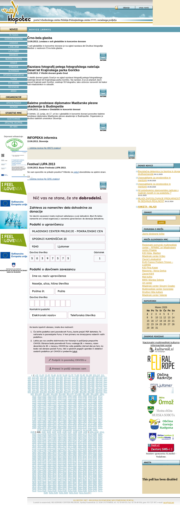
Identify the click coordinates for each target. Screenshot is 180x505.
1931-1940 (52, 424)
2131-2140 (47, 430)
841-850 (51, 392)
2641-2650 (42, 447)
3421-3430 (52, 470)
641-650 (51, 388)
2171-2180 (87, 430)
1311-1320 (62, 405)
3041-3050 (92, 457)
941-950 (54, 394)
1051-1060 (82, 396)
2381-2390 (62, 438)
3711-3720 (62, 478)
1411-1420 (92, 407)
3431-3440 (62, 470)
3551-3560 (42, 474)
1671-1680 (72, 415)
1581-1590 (52, 413)
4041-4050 (42, 489)
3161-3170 (72, 461)
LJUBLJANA (13, 47)
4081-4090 (82, 489)
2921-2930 (42, 455)
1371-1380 (52, 407)
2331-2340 (82, 436)
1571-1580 (42, 413)
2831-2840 (92, 451)
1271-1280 (92, 403)
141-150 (51, 377)
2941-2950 (62, 455)
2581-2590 (52, 445)
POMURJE (13, 67)
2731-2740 (62, 449)
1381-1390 (62, 407)
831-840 (43, 392)
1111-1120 (72, 398)
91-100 (89, 375)
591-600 (91, 386)
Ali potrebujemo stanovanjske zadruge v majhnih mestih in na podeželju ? (158, 191)
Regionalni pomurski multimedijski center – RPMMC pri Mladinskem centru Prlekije (159, 248)
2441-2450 (52, 440)
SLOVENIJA (13, 71)
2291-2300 (42, 436)
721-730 (35, 390)
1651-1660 (52, 415)
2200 (85, 432)
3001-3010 (52, 457)
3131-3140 (42, 461)
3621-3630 (42, 476)
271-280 (75, 379)
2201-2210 (94, 432)
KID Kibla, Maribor (151, 253)
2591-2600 (62, 445)
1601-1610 (72, 413)
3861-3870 (72, 482)
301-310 (99, 379)
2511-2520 (52, 442)
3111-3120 (92, 459)
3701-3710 (52, 478)
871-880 (75, 392)
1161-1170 (52, 400)
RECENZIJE (13, 87)
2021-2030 (72, 426)
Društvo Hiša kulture (152, 292)
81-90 (82, 375)
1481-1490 (92, 409)
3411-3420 (42, 470)
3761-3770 (42, 480)
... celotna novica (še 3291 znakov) (43, 179)
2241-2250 (62, 434)
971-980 (78, 394)
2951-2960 (72, 455)
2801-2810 (62, 451)
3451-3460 (82, 470)
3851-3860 (62, 482)
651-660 (59, 388)
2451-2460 (62, 440)
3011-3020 (62, 457)
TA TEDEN (13, 35)
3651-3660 (72, 476)
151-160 (59, 377)
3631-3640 (52, 476)
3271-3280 (42, 466)
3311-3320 (82, 466)
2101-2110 (82, 428)
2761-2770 (92, 449)
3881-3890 (92, 482)
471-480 (75, 384)
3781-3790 (62, 480)
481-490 (83, 384)
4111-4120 (42, 491)
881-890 (83, 392)
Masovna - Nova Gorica (154, 270)
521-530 (35, 386)
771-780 (75, 390)
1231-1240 (52, 403)
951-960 (62, 394)
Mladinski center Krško (153, 256)
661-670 (67, 388)
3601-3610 (92, 474)
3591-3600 (82, 474)
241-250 (51, 379)
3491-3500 (52, 472)
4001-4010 (72, 487)
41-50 (59, 375)
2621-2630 (92, 445)
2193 (49, 432)
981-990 (86, 394)
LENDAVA (13, 43)
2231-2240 (52, 434)
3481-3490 (42, 472)
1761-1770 (92, 417)
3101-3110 (82, 459)
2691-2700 (92, 447)
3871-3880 (82, 482)
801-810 (99, 390)
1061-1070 (92, 396)
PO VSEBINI (13, 83)
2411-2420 (92, 438)
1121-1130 (82, 398)
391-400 (91, 382)
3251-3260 (92, 463)
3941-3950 (82, 484)
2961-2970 (82, 455)
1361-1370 (42, 407)
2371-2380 (52, 438)
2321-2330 (72, 436)
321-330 (35, 382)
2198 (75, 432)
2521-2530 (62, 442)
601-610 (99, 386)
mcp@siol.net (168, 502)
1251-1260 (72, 403)
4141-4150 (72, 491)
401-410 (99, 382)
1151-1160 (42, 400)
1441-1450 (52, 409)
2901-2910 (92, 453)
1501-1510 (42, 411)
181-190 (83, 377)
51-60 (65, 375)
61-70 (70, 375)
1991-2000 (42, 426)
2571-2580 (42, 445)
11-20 (41, 375)
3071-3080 (52, 459)
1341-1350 (92, 405)
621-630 (35, 388)
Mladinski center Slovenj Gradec (158, 286)
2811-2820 (72, 451)
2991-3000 (42, 457)
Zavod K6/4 (148, 273)
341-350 (51, 382)
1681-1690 (82, 415)
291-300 (91, 379)
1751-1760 (82, 417)
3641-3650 (62, 476)
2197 (70, 432)
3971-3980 (42, 487)
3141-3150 (52, 461)
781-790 (83, 390)
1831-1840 (92, 419)
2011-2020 (62, 426)
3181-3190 (92, 461)
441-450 (51, 384)
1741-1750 (72, 417)
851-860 (59, 392)
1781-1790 (42, 419)
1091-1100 (52, 398)
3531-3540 (92, 472)
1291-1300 (42, 405)
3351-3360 (52, 468)
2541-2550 (82, 442)
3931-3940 (72, 484)
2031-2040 (82, 426)
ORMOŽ (13, 63)
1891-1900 (82, 421)
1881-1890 (72, 421)
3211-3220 (52, 463)
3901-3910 (42, 484)
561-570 (67, 386)
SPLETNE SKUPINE (13, 123)
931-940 (46, 394)
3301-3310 (72, 466)
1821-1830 (82, 419)
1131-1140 (92, 398)
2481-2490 (92, 440)
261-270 (67, 379)
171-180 (75, 377)
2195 (59, 432)
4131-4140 (62, 491)
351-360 (59, 382)
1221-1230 (42, 403)
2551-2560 (92, 442)
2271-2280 (92, 434)
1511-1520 (52, 411)
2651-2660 (52, 447)
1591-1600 (62, 413)
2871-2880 (62, 453)
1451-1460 (62, 409)
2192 (44, 432)
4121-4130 (52, 491)
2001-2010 (52, 426)
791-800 (91, 390)
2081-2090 (62, 428)
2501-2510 (42, 442)
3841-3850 (52, 482)
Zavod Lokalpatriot (151, 259)
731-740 (43, 390)
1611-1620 (82, 413)
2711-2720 (42, 449)
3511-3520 (72, 472)
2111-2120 (92, 428)
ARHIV (14, 91)
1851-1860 (42, 421)
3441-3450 (72, 470)
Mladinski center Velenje (154, 295)
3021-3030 (72, 457)
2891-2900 (82, 453)
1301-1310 (52, 405)
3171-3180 (82, 461)
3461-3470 (92, 470)
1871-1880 (62, 421)
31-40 (53, 375)
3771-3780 (52, 480)
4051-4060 (52, 489)
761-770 (67, 390)
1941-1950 (62, 424)
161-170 (67, 377)
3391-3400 (92, 468)
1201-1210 (92, 400)
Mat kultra (147, 277)
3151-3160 (62, 461)
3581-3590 (72, 474)
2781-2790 (42, 451)
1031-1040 (62, 396)
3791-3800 (72, 480)
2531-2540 (72, 442)
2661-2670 (62, 447)
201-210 (99, 377)
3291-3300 (62, 466)
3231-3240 (72, 463)
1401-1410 (82, 407)
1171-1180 (62, 400)
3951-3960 (92, 484)
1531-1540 (72, 411)
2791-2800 (52, 451)
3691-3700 (42, 478)
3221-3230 (62, 463)
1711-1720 (42, 417)
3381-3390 (82, 468)
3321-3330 (92, 466)
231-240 (43, 379)
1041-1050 (72, 396)
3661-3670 (82, 476)
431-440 (43, 384)
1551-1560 (92, 411)
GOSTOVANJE (13, 119)
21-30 (47, 375)
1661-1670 (62, 415)
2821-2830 (82, 451)
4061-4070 (62, 489)
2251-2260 (72, 434)
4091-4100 (92, 489)
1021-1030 (52, 396)
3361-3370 (62, 468)
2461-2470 (72, 440)
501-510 (99, 384)
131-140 (43, 377)
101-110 (96, 375)
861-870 (67, 392)
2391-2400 (72, 438)
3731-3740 (82, 478)
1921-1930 (42, 424)
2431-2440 (42, 440)
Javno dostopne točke (153, 234)
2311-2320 (62, 436)
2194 (54, 432)
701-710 (99, 388)
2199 (80, 432)
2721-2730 (52, 449)
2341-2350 (92, 436)
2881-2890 (72, 453)
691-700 (91, 388)
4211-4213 (83, 493)
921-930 (38, 394)
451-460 (59, 384)
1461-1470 (72, 409)
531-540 (43, 386)
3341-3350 (42, 468)
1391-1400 (72, 407)
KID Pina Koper (150, 267)
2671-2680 (72, 447)
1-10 (36, 375)
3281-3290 (52, 466)
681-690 (83, 388)
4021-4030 (92, 487)
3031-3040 (82, 457)
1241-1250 (62, 403)
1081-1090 (42, 398)
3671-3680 (92, 476)
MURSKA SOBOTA (14, 59)
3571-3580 (62, 474)
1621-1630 (92, 413)
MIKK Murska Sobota (153, 280)
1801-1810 (62, 419)
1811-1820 (72, 419)
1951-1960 (72, 424)
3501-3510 (62, 472)
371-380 (75, 382)
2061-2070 (42, 428)
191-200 (91, 377)
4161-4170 (92, 491)
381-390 (83, 382)
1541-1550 (82, 411)
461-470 (67, 384)
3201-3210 (42, 463)
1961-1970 (82, 424)
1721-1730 (52, 417)
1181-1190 (72, 400)
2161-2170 (77, 430)
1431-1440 (42, 409)
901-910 (99, 392)
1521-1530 (62, 411)
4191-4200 (63, 493)
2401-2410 (82, 438)
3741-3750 (92, 478)
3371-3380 (72, 468)
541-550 (51, 386)
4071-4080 (72, 489)
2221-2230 (42, 434)
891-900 (91, 392)
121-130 (35, 377)
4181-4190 (53, 493)
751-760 (59, 390)
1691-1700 (92, 415)
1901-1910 (92, 421)
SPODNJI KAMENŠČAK (13, 75)
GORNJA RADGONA (14, 39)
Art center (147, 283)
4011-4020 (82, 487)
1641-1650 (42, 415)
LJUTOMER (14, 51)
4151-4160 (82, 491)
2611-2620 (82, 445)
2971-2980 (92, 455)
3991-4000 (62, 487)
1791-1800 (52, 419)
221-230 (35, 379)
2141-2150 (57, 430)
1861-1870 (52, 421)
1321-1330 (72, 405)
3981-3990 (52, 487)
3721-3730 (72, 478)
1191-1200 (82, 400)
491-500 (91, 384)
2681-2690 (82, 447)
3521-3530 (82, 472)
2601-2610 (72, 445)
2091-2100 (72, 428)
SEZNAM (14, 107)
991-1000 (94, 394)
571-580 (75, 386)
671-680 (75, 388)
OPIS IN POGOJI (13, 103)
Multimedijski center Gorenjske (157, 289)
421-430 (35, 384)
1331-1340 (82, 405)
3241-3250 (82, 463)
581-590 (83, 386)
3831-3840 (42, 482)
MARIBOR (13, 55)
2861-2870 (52, 453)
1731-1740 (62, 417)
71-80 (76, 375)
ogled (76, 172)
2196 (64, 432)
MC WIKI (14, 127)
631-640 (43, 388)
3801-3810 (82, 480)
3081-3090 (62, 459)
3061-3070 (42, 459)
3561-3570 (52, 474)
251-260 (59, 379)
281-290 (83, 379)
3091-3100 (72, 459)
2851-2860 (42, 453)
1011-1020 (42, 396)
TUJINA (13, 79)
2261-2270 (82, 434)
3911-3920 (52, 484)
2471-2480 (82, 440)
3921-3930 (62, 484)
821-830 (35, 392)
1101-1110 (62, 398)
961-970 (70, 394)
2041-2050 (92, 426)
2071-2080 (52, 428)
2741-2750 (72, 449)
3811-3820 (92, 480)
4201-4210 (73, 493)
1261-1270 (82, 403)
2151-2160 (67, 430)
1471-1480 (82, 409)
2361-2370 (42, 438)
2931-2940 (52, 455)
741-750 (51, 390)
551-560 (59, 386)
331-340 (43, 382)
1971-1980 (92, 424)
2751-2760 (82, 449)
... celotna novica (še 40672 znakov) (44, 148)
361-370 (67, 382)
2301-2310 (52, 436)
